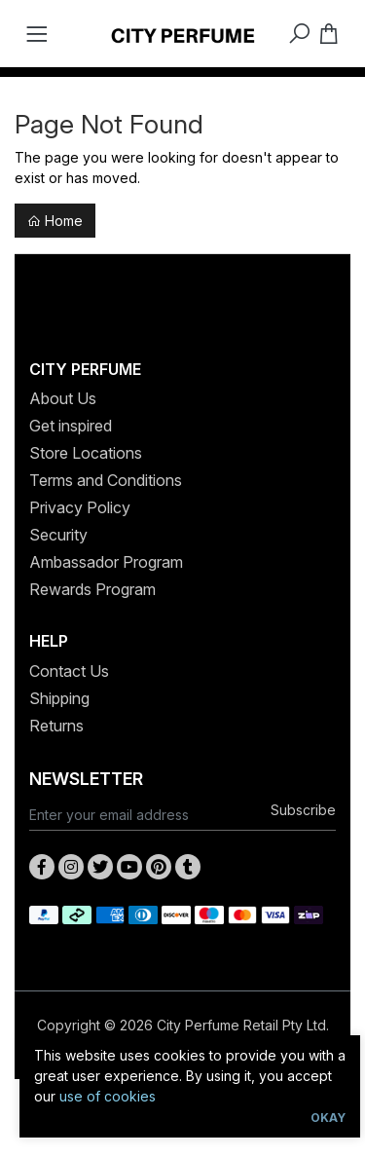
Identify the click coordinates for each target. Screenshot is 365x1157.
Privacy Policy (79, 507)
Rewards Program (92, 589)
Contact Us (69, 671)
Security (58, 534)
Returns (56, 725)
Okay (328, 1117)
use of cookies (107, 1096)
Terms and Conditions (105, 480)
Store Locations (85, 453)
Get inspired (70, 425)
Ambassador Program (106, 562)
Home (55, 220)
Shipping (59, 698)
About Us (62, 398)
